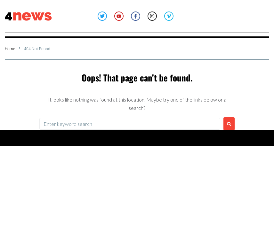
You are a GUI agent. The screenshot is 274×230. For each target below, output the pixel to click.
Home (10, 49)
